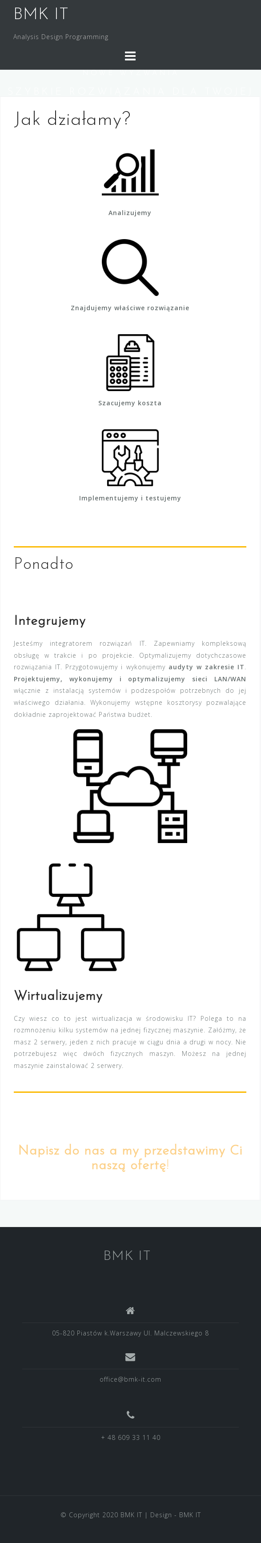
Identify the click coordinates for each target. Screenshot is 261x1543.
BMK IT (41, 15)
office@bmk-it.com (130, 1379)
